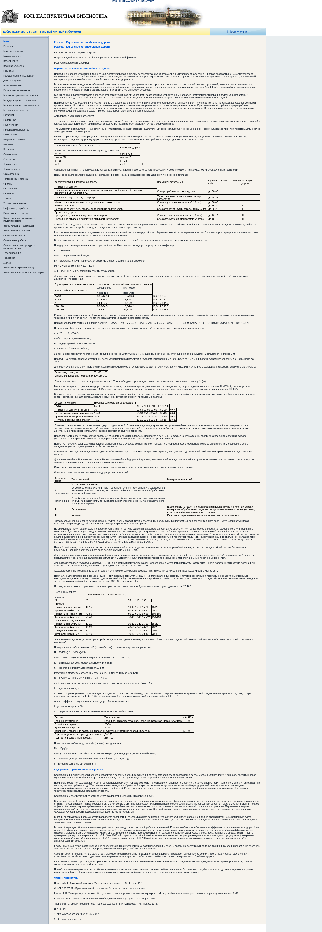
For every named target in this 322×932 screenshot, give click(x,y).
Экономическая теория (16, 230)
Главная (8, 46)
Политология (10, 124)
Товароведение (12, 253)
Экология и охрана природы (19, 267)
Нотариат (8, 115)
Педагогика (9, 120)
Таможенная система (15, 178)
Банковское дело (13, 51)
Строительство (12, 169)
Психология (10, 134)
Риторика (8, 149)
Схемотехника (11, 174)
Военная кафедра (13, 65)
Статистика (9, 159)
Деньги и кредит (12, 80)
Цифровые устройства (16, 208)
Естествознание (12, 85)
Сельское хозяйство (14, 235)
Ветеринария (10, 61)
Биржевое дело (12, 56)
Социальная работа (14, 240)
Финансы (8, 193)
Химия (7, 198)
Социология (10, 154)
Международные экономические (21, 105)
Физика (7, 183)
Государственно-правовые (18, 75)
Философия (10, 188)
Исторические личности (16, 90)
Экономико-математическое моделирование (19, 219)
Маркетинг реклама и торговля (20, 95)
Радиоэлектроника (14, 139)
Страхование (10, 164)
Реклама (8, 144)
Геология (8, 70)
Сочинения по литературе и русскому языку (19, 246)
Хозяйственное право (15, 203)
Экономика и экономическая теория (23, 272)
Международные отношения (19, 100)
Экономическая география (18, 225)
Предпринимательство (16, 129)
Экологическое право (15, 213)
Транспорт (9, 257)
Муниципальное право (16, 110)
